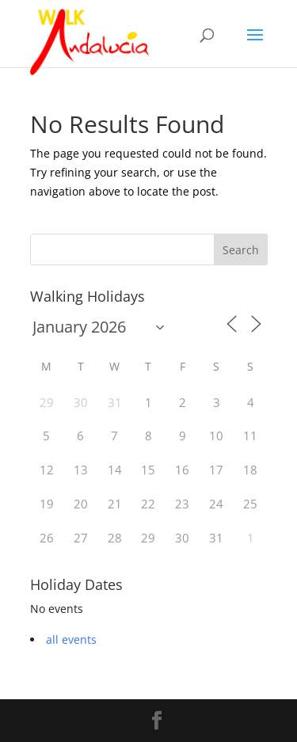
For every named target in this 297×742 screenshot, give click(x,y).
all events (71, 639)
